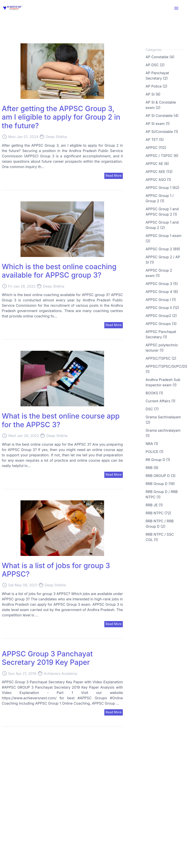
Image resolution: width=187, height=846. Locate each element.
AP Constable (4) (160, 57)
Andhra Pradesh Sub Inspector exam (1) (163, 382)
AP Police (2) (156, 86)
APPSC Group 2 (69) (163, 249)
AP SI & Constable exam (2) (161, 105)
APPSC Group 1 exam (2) (163, 238)
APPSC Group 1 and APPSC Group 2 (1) (162, 212)
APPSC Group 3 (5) (162, 283)
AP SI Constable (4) (162, 115)
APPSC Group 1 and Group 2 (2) (162, 225)
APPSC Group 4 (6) (162, 291)
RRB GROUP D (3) (160, 475)
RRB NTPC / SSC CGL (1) (160, 537)
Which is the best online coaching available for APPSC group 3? (59, 270)
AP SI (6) (153, 94)
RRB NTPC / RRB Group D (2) (160, 524)
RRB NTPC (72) (158, 513)
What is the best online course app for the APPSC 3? (61, 420)
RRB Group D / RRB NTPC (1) (162, 494)
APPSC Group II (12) (162, 307)
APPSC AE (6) (157, 163)
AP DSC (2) (155, 65)
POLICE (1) (154, 451)
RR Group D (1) (158, 459)
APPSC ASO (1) (158, 179)
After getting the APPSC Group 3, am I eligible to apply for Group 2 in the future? (61, 117)
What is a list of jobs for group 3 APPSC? (56, 569)
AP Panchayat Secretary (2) (157, 75)
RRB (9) (152, 467)
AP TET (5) (155, 139)
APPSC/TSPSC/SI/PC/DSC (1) (164, 369)
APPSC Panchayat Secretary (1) (161, 334)
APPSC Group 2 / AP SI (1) (163, 260)
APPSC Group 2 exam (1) (159, 273)
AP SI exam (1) (158, 123)
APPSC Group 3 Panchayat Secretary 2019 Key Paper (47, 658)
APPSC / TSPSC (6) (162, 155)
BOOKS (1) (154, 393)
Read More (114, 175)
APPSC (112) (156, 147)
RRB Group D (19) (160, 483)
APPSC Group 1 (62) (162, 187)
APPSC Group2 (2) (161, 315)
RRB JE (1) (154, 505)
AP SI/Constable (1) (162, 131)
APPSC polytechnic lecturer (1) (162, 348)
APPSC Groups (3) (161, 323)
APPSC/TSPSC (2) (161, 358)
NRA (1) (152, 443)
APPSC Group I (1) (161, 299)
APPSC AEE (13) (159, 171)
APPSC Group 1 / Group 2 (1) (160, 198)
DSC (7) (152, 409)
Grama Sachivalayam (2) (163, 420)
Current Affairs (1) (160, 401)
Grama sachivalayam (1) (163, 433)
